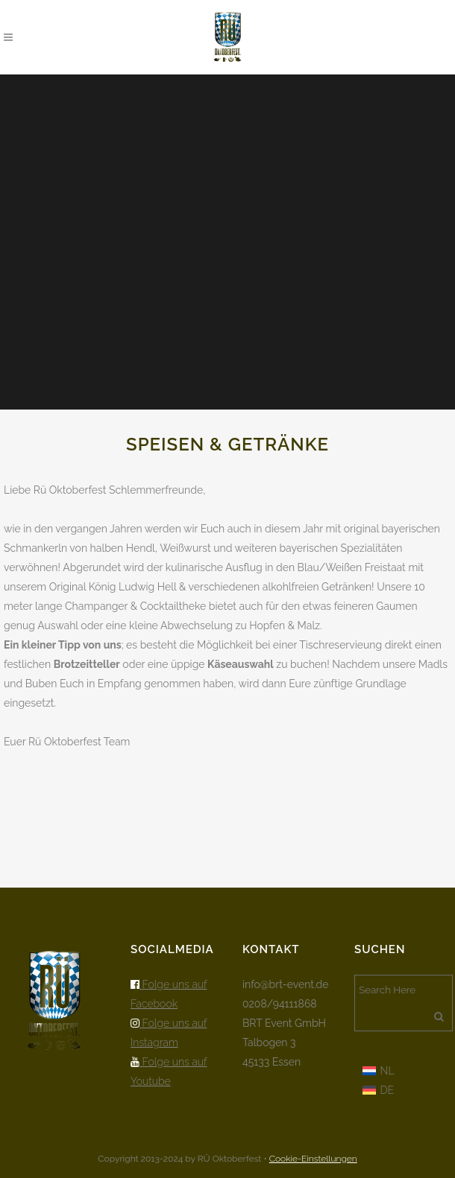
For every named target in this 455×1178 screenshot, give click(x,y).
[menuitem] (378, 1070)
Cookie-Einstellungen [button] (313, 1158)
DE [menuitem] (387, 1090)
